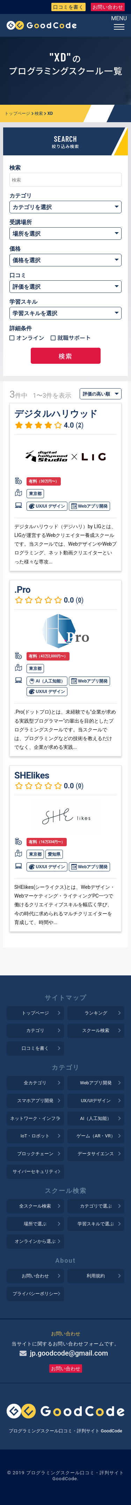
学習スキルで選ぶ (96, 1223)
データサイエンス (96, 1153)
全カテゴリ (35, 1082)
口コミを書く (68, 7)
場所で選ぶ (35, 1223)
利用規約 (96, 1275)
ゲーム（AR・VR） (96, 1135)
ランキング (96, 1013)
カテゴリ (35, 1030)
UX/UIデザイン (96, 1100)
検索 (39, 113)
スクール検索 (95, 1030)
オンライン (30, 337)
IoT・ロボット (35, 1135)
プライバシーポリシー (35, 1293)
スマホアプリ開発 (35, 1100)
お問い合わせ (108, 7)
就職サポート (74, 337)
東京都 (35, 493)
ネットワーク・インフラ (35, 1118)
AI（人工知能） (47, 681)
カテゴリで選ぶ (96, 1206)
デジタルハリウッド (56, 413)
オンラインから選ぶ (35, 1241)
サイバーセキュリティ (35, 1171)
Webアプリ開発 (89, 506)
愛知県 (54, 854)
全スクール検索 (35, 1206)
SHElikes (31, 775)
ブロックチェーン (35, 1153)
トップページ (17, 113)
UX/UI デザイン (47, 506)
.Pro (22, 589)
